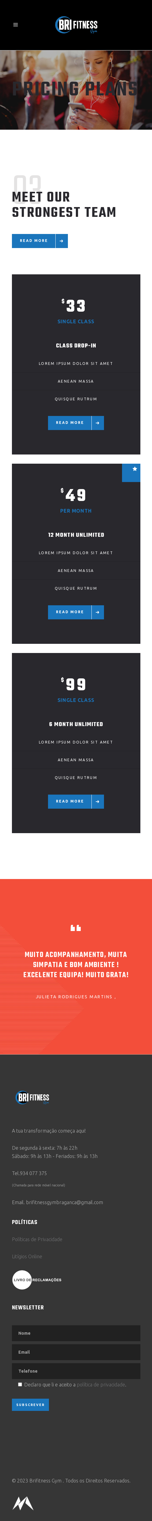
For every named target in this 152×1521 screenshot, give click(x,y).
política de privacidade (101, 1384)
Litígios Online (27, 1256)
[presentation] (58, 1433)
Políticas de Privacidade (37, 1239)
